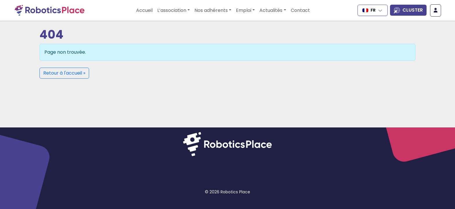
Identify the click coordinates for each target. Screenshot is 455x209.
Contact (300, 10)
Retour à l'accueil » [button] (64, 73)
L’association (171, 10)
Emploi (243, 10)
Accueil (144, 10)
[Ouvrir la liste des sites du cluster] (408, 10)
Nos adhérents (211, 10)
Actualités (270, 10)
